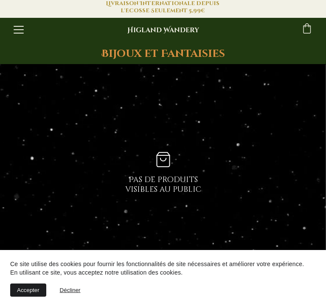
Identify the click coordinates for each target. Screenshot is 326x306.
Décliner (70, 290)
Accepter (28, 290)
